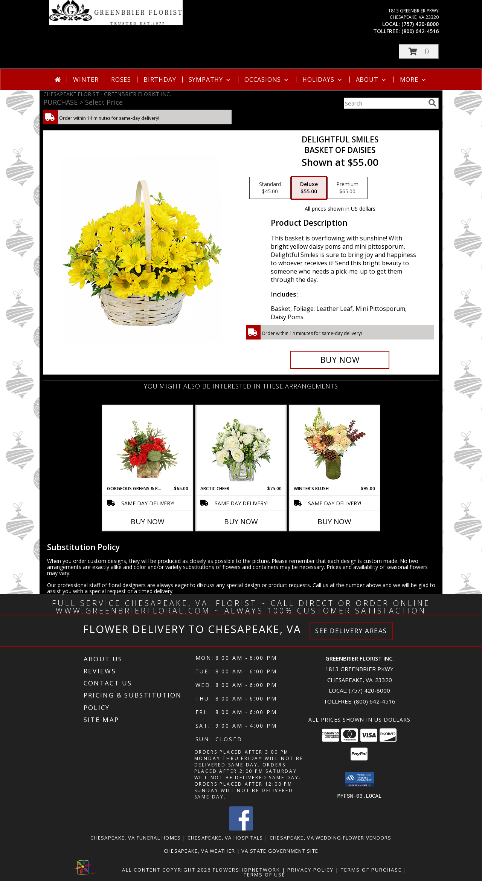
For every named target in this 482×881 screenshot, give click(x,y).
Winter (86, 79)
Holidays (322, 79)
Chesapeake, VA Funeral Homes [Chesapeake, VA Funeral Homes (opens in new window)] (135, 837)
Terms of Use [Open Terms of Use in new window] (264, 874)
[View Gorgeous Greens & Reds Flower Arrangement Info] (147, 445)
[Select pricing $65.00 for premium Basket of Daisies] (347, 188)
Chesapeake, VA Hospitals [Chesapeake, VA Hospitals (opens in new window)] (225, 837)
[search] (432, 103)
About (371, 79)
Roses (121, 79)
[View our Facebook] (241, 828)
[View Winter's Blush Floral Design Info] (334, 445)
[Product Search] (384, 103)
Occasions (267, 79)
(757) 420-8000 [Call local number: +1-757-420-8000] (420, 24)
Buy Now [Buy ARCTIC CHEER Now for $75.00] (241, 521)
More (413, 79)
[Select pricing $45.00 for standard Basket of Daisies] (270, 188)
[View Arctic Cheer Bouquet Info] (241, 445)
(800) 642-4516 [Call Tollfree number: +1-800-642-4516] (374, 701)
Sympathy (210, 79)
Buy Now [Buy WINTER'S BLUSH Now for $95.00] (334, 521)
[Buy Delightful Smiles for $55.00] (339, 360)
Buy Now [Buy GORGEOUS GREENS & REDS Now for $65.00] (148, 521)
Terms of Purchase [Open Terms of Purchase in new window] (371, 869)
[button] (419, 51)
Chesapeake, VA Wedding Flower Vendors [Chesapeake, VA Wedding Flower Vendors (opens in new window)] (331, 837)
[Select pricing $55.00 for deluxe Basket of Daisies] (309, 188)
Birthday (159, 79)
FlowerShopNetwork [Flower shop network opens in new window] (246, 869)
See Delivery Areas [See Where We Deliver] (351, 630)
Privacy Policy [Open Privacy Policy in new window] (310, 869)
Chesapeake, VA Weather (199, 850)
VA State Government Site (279, 850)
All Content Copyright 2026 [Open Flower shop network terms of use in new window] (166, 869)
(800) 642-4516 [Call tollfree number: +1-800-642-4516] (420, 31)
